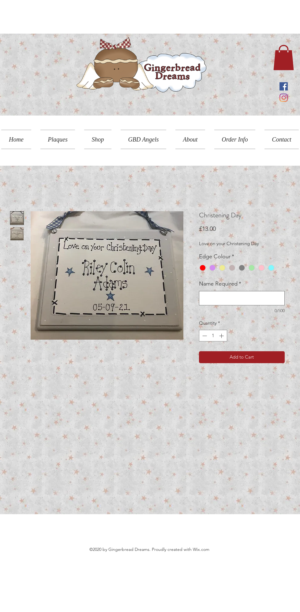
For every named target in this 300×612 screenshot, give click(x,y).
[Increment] (222, 335)
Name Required (220, 283)
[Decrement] (204, 335)
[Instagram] (283, 98)
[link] (283, 57)
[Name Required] (241, 298)
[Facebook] (283, 86)
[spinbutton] (213, 335)
